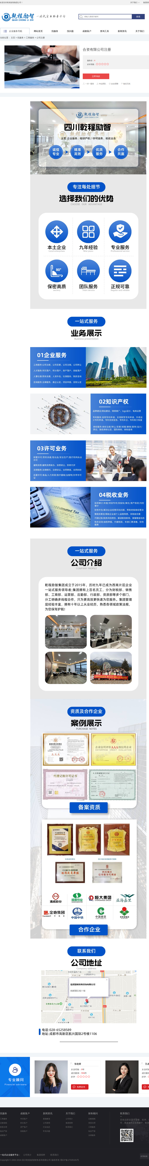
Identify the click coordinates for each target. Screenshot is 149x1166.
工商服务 (30, 37)
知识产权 (3, 1131)
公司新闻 (46, 1123)
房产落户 (23, 1127)
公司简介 (69, 1119)
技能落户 (23, 1131)
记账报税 (3, 1123)
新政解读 (46, 1119)
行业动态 (46, 1127)
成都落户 (86, 31)
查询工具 (104, 31)
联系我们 (69, 1127)
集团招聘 (69, 1123)
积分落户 (23, 1123)
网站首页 (38, 31)
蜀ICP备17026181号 (69, 1160)
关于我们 (133, 2)
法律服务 (91, 1135)
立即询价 (96, 76)
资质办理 (3, 1127)
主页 (13, 37)
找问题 (70, 31)
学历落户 (23, 1119)
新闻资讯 (122, 31)
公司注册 (41, 37)
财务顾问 (93, 1113)
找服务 (55, 31)
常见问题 (46, 1131)
